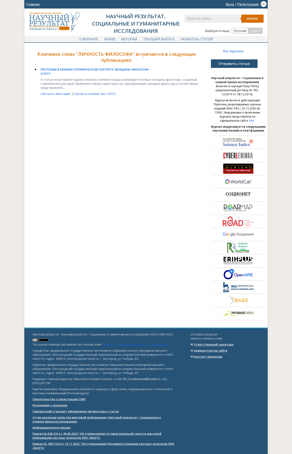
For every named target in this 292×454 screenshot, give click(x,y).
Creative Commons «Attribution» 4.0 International (135, 344)
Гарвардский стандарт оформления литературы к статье (75, 411)
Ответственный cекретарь (214, 344)
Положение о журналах (50, 405)
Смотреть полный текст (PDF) (95, 94)
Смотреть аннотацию (56, 94)
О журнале (88, 39)
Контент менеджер (208, 357)
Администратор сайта (210, 350)
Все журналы (233, 51)
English (255, 31)
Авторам (129, 39)
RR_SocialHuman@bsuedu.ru (141, 379)
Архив (109, 39)
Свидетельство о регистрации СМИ (58, 399)
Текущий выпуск (158, 39)
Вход (230, 4)
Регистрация (248, 4)
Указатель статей (196, 39)
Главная (33, 4)
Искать (252, 18)
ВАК (251, 120)
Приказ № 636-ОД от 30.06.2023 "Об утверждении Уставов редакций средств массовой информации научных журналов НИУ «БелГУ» (96, 436)
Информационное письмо (51, 427)
